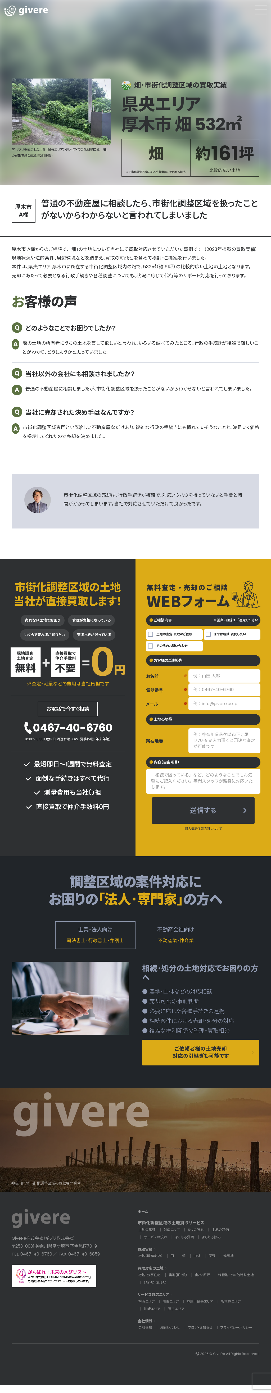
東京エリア (177, 1317)
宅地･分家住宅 (150, 1282)
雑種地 (232, 1264)
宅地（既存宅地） (151, 1264)
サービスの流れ (156, 1245)
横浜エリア (147, 1309)
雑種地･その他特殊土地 (163, 1290)
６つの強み (198, 1237)
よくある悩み (215, 1245)
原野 (215, 1264)
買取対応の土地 (152, 1276)
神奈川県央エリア (203, 1309)
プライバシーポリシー (241, 1335)
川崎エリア (152, 1317)
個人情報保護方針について (203, 832)
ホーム (144, 1219)
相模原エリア (235, 1309)
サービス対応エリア (156, 1302)
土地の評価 (224, 1237)
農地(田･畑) (180, 1282)
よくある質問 (187, 1245)
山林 (199, 1264)
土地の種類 (147, 1237)
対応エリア (173, 1237)
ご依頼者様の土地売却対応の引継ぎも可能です (201, 1059)
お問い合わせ (172, 1335)
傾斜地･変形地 (202, 1290)
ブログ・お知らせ (203, 1335)
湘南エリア (172, 1309)
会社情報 (146, 1328)
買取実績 (146, 1257)
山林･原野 (207, 1282)
